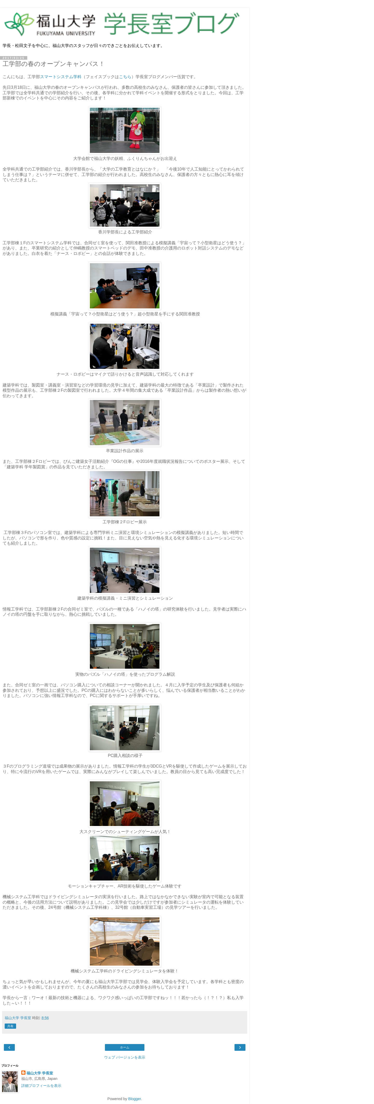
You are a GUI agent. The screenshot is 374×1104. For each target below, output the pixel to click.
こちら (125, 76)
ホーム (124, 1047)
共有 (10, 1026)
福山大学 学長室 (39, 1073)
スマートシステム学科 (61, 76)
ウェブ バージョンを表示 (124, 1057)
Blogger (134, 1099)
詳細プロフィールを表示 (41, 1085)
